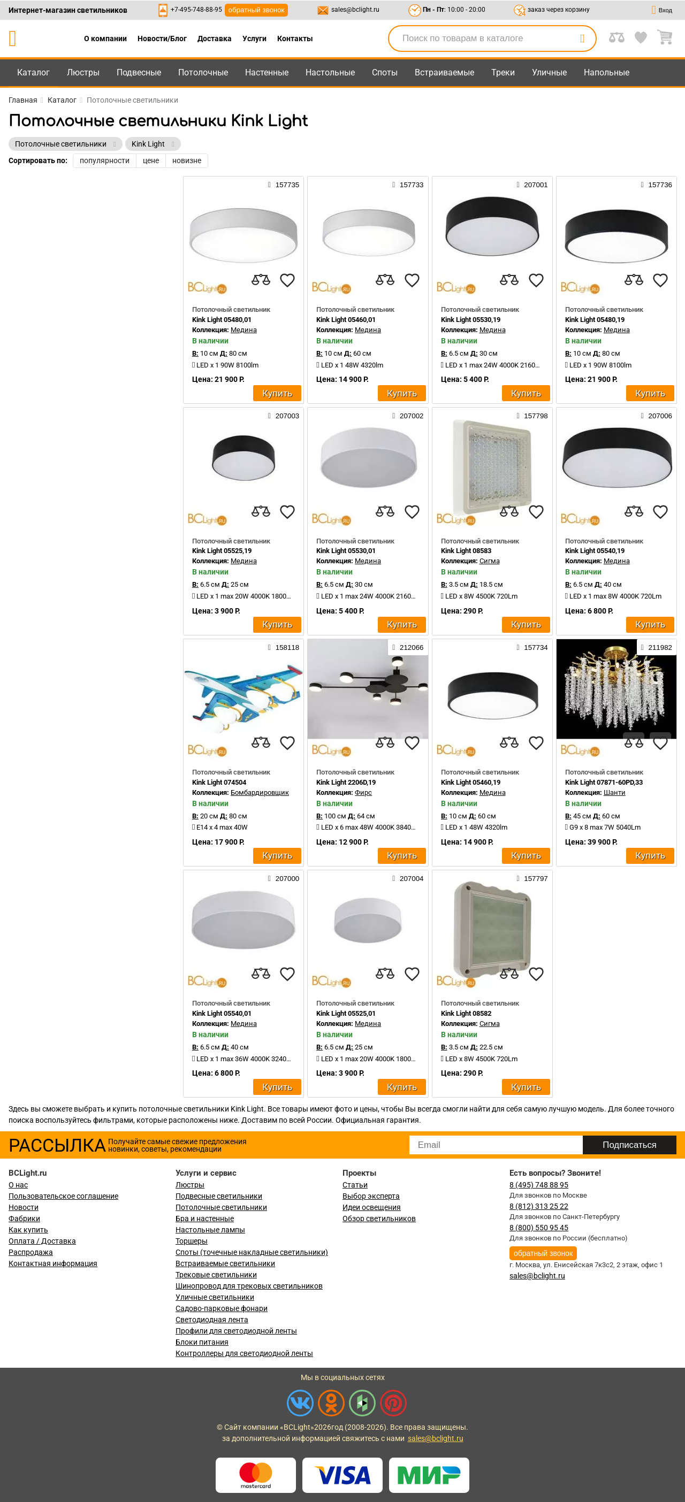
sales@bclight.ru (355, 9)
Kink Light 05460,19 (470, 782)
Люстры (83, 72)
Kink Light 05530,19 (470, 320)
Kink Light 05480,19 (595, 320)
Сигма (490, 561)
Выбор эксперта (371, 1196)
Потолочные (203, 72)
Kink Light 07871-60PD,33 (604, 782)
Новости (24, 1207)
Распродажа (31, 1252)
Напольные (606, 72)
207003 (283, 415)
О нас (18, 1185)
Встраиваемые (444, 72)
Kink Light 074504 (219, 782)
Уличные (549, 72)
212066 (407, 647)
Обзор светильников (379, 1218)
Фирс (363, 792)
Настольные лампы (210, 1229)
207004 (407, 878)
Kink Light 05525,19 (222, 551)
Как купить (28, 1229)
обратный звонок (257, 10)
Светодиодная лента (212, 1319)
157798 (531, 415)
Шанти (615, 792)
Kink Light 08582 (466, 1013)
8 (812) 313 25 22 (538, 1206)
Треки (503, 72)
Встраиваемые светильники (225, 1263)
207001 (531, 184)
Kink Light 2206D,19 (346, 782)
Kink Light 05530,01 (346, 551)
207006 (656, 415)
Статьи (355, 1185)
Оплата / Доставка (42, 1241)
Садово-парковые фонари (222, 1308)
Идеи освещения (371, 1207)
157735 (283, 184)
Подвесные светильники (219, 1196)
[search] (582, 38)
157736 (656, 184)
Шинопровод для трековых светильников (249, 1286)
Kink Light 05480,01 (222, 320)
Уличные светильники (215, 1297)
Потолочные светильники (221, 1207)
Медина (244, 330)
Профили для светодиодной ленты (236, 1331)
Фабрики (24, 1218)
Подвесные (139, 72)
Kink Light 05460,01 (346, 320)
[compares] (260, 280)
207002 (407, 415)
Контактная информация (53, 1263)
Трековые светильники (216, 1274)
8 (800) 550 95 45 (538, 1227)
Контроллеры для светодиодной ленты (244, 1353)
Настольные (330, 72)
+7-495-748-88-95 (196, 9)
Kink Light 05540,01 (222, 1013)
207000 (283, 878)
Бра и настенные (205, 1218)
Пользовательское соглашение (63, 1196)
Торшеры (192, 1241)
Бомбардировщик (260, 792)
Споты (385, 72)
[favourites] (287, 280)
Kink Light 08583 (466, 551)
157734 (531, 647)
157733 (407, 184)
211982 (656, 647)
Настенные (266, 72)
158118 (283, 647)
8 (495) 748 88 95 (538, 1185)
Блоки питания (202, 1342)
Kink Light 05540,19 (595, 551)
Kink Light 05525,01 (346, 1013)
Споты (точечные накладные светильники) (252, 1252)
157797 (531, 878)
